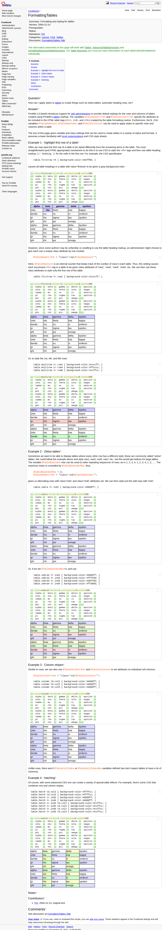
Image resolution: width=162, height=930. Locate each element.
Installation (7, 135)
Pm (43, 34)
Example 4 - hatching (40, 80)
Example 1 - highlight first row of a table (47, 70)
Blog (4, 31)
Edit (133, 10)
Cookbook (6, 22)
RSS (4, 87)
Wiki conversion (9, 103)
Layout (5, 55)
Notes (33, 83)
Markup (5, 60)
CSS (4, 36)
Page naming (8, 76)
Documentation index (11, 140)
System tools (8, 98)
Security (5, 93)
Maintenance (8, 115)
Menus (10, 68)
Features (6, 129)
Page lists (6, 74)
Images (5, 47)
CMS (4, 33)
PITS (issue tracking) (11, 163)
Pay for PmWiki (9, 183)
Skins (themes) (9, 160)
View (127, 10)
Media (4, 71)
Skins (4, 95)
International (7, 52)
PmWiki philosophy (10, 143)
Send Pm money (9, 185)
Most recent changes (11, 16)
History (140, 10)
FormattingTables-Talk (53, 40)
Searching (6, 90)
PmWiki (5, 121)
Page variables (9, 79)
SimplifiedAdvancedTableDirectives (46, 50)
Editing (5, 39)
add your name (97, 917)
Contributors (36, 86)
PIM (4, 82)
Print (148, 10)
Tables (5, 101)
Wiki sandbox (8, 13)
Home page (7, 10)
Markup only (7, 63)
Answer (34, 67)
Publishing (6, 85)
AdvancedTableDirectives (106, 47)
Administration (8, 25)
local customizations (72, 135)
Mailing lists (7, 166)
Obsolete (6, 112)
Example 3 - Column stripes (42, 77)
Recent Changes (117, 3)
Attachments (11, 28)
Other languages (9, 191)
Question (34, 64)
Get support (7, 177)
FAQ (4, 127)
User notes (33, 917)
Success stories (9, 171)
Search (130, 3)
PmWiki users (8, 168)
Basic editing (8, 137)
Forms (5, 44)
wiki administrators (80, 113)
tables (58, 102)
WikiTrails (6, 106)
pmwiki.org (6, 155)
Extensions (7, 41)
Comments (33, 89)
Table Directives (79, 50)
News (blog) (7, 124)
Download (6, 132)
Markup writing (8, 66)
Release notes (8, 145)
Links (4, 58)
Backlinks (156, 10)
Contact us (7, 148)
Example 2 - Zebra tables (41, 73)
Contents (35, 61)
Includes (5, 49)
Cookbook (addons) (11, 158)
